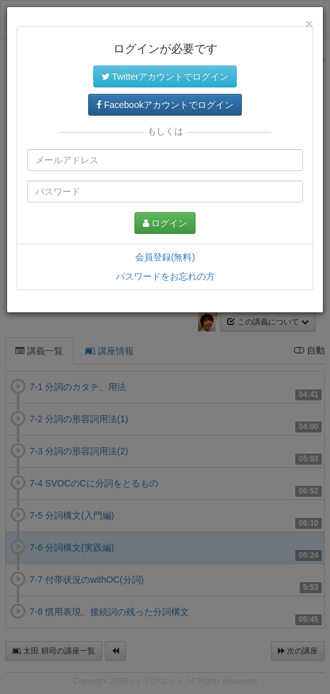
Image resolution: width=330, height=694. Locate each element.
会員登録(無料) (165, 257)
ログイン (165, 223)
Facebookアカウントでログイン (165, 105)
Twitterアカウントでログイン (165, 76)
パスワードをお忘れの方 (165, 276)
